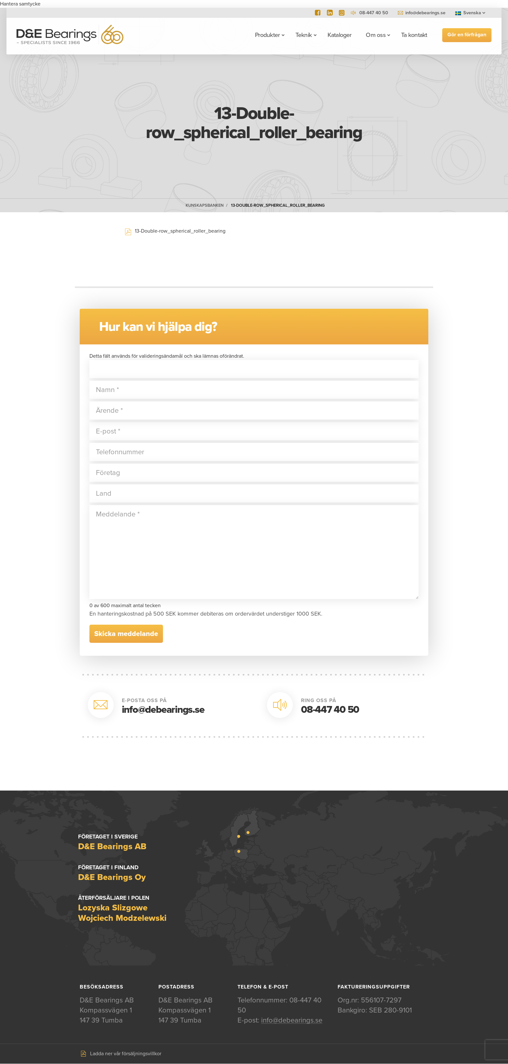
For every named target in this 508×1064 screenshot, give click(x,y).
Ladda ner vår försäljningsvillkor (125, 1054)
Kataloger (339, 35)
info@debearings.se (425, 13)
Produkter (267, 35)
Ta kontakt (414, 35)
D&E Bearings (70, 35)
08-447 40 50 (330, 710)
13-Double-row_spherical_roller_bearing (278, 205)
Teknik (303, 35)
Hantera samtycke (20, 3)
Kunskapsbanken (205, 205)
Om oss (375, 35)
